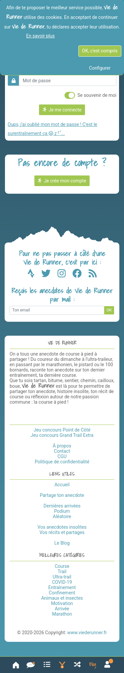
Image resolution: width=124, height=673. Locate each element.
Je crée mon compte (62, 180)
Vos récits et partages (61, 532)
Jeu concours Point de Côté (62, 430)
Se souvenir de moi (96, 95)
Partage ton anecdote (62, 495)
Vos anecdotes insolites (61, 527)
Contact (62, 451)
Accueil (62, 484)
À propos (62, 445)
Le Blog (61, 543)
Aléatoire (62, 516)
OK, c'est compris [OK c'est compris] (99, 50)
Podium (62, 511)
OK (109, 310)
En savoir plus (40, 35)
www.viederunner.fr (87, 632)
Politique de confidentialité (62, 461)
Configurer (99, 68)
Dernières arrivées (62, 505)
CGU (62, 456)
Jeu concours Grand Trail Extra (61, 435)
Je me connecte (62, 109)
